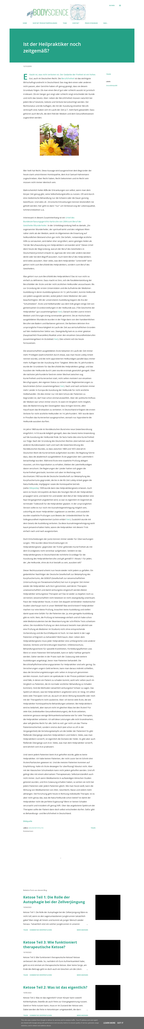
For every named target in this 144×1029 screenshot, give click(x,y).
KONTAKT (75, 23)
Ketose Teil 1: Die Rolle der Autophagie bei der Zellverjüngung (54, 899)
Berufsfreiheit (68, 78)
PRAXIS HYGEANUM (91, 23)
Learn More (109, 1023)
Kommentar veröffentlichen (41, 930)
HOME (25, 23)
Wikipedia (33, 488)
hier (60, 311)
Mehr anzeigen (82, 930)
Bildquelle (27, 821)
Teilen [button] (108, 74)
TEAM (65, 23)
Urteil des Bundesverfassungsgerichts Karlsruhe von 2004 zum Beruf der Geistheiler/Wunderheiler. (52, 221)
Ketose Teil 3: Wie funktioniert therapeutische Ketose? (50, 944)
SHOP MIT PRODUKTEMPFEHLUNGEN (45, 23)
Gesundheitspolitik (111, 85)
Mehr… (105, 23)
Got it (120, 1023)
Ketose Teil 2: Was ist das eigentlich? (55, 987)
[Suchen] (112, 5)
